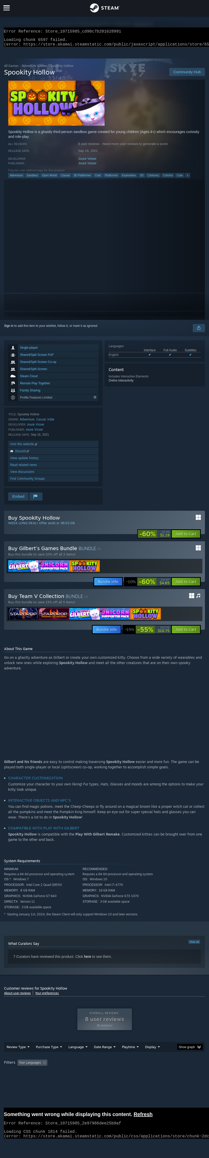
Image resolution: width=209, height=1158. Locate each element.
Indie (50, 422)
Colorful (168, 178)
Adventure (16, 178)
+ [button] (187, 178)
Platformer (111, 178)
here (87, 960)
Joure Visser (87, 162)
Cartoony (153, 178)
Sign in (8, 329)
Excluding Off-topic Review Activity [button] (81, 1073)
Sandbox (32, 178)
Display (150, 1057)
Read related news (23, 468)
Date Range (103, 1057)
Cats (98, 178)
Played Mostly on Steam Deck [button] (157, 1073)
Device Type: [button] (83, 1079)
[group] (104, 1076)
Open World (49, 178)
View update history (24, 461)
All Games (11, 69)
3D (142, 178)
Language (76, 1057)
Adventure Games (34, 69)
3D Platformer (82, 178)
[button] (186, 537)
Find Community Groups (27, 481)
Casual (65, 178)
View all (194, 944)
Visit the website (24, 447)
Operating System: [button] (18, 1079)
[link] (154, 537)
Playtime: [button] (120, 1073)
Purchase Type (47, 1057)
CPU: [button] (44, 1079)
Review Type (16, 1057)
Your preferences (47, 996)
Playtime (128, 1057)
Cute (180, 178)
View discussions (22, 475)
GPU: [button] (61, 1079)
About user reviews (17, 996)
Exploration (129, 178)
